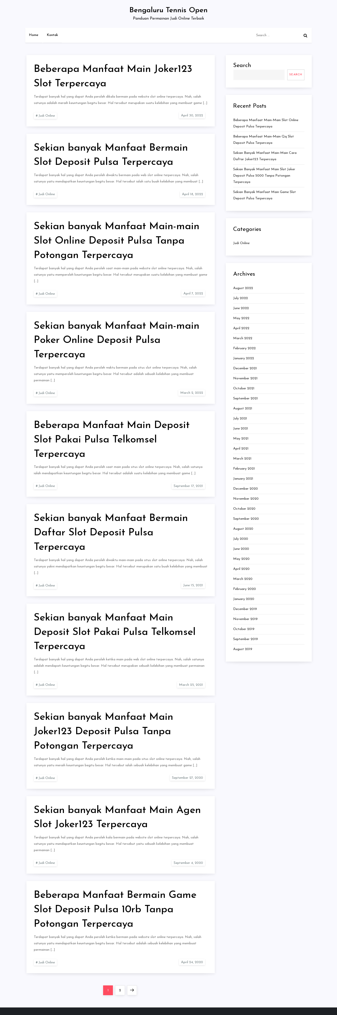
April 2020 (241, 569)
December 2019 (245, 609)
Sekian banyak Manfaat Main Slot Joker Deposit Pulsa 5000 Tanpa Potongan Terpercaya (264, 176)
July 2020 (240, 539)
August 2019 (242, 649)
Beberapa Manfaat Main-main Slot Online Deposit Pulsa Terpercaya (265, 123)
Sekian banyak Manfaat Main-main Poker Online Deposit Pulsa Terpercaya (116, 340)
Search (242, 65)
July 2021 (240, 418)
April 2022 (241, 328)
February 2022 (244, 348)
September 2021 (245, 398)
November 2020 (246, 499)
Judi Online (46, 116)
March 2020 (243, 579)
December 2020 (245, 489)
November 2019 (245, 619)
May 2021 (241, 438)
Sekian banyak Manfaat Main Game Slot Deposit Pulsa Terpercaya (264, 195)
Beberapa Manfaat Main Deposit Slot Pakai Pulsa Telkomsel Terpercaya (112, 440)
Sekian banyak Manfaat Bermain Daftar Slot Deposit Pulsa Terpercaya (111, 533)
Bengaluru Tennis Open (168, 10)
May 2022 (241, 318)
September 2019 (245, 639)
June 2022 (241, 308)
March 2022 (242, 338)
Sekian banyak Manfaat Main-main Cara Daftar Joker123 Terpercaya (265, 156)
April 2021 (241, 449)
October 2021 (243, 388)
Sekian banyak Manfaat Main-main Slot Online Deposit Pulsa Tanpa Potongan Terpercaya (116, 241)
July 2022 (240, 298)
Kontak (52, 35)
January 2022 (243, 358)
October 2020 (244, 509)
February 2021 (244, 469)
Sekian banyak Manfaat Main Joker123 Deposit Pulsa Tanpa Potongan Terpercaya (103, 731)
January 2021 (243, 479)
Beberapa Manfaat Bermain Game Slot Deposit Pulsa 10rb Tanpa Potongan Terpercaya (115, 909)
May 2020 (241, 559)
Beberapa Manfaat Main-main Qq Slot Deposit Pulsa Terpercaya (263, 140)
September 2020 (246, 519)
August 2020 (243, 529)
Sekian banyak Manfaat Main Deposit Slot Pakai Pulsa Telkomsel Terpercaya (115, 632)
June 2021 (240, 428)
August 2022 (243, 288)
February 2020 (244, 589)
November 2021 (245, 378)
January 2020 (243, 599)
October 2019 (243, 629)
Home (33, 35)
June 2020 (241, 549)
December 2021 (245, 368)
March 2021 (242, 459)
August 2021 (242, 408)
